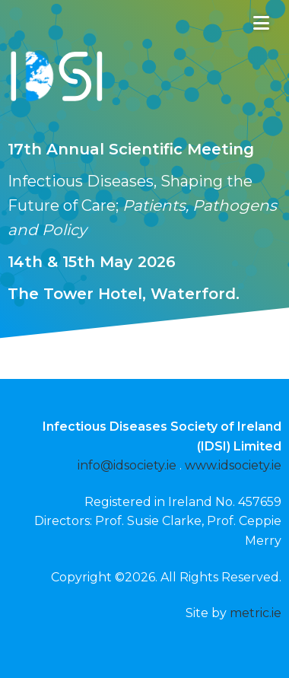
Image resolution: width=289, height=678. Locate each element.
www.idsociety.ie (233, 465)
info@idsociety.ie (127, 465)
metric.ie (255, 613)
